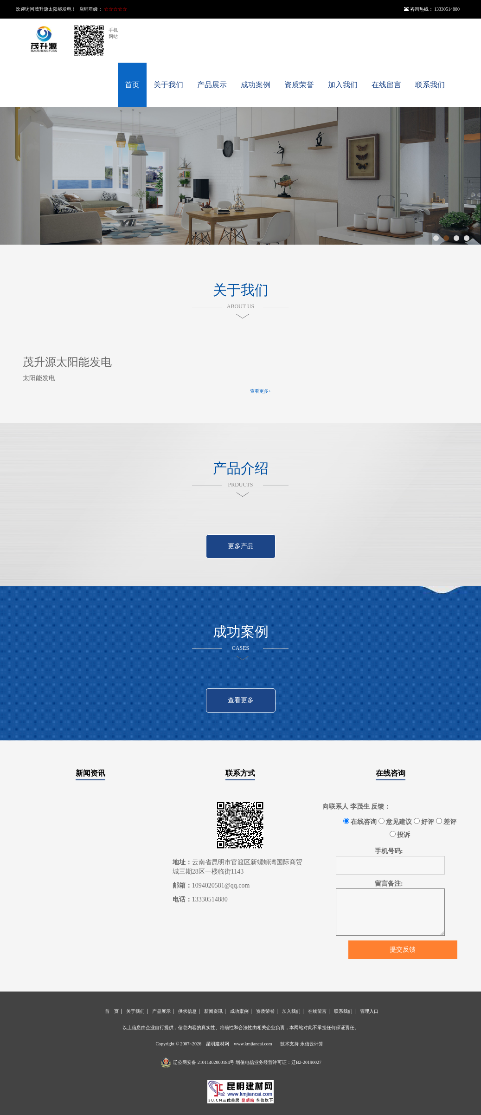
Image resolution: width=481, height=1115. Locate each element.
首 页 (112, 1011)
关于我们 (168, 85)
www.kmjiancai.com (253, 1043)
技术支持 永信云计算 (301, 1043)
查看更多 (241, 700)
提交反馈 (403, 949)
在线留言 (386, 85)
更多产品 (241, 546)
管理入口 (369, 1011)
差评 (446, 821)
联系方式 (240, 773)
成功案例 (255, 85)
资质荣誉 (299, 85)
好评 (424, 821)
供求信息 (187, 1011)
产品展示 (212, 85)
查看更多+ (260, 391)
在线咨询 (390, 773)
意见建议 (395, 821)
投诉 (400, 834)
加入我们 (343, 85)
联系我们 (430, 85)
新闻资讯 (90, 773)
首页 (132, 85)
